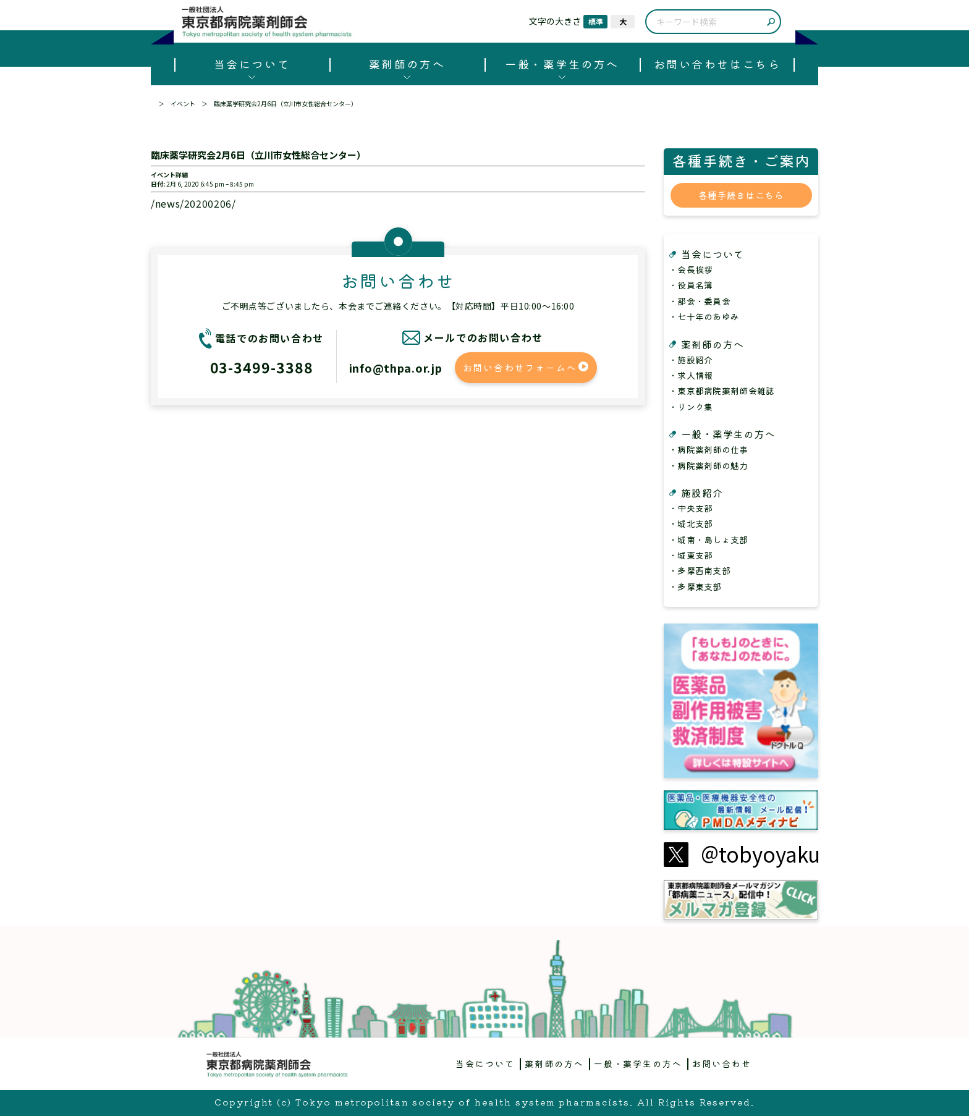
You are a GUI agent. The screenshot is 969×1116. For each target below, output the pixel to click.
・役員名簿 (691, 285)
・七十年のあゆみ (704, 316)
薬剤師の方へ (407, 64)
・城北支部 (691, 523)
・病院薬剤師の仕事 (708, 449)
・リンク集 (691, 406)
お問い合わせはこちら (717, 64)
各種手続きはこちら (741, 194)
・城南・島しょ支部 (708, 539)
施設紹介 (702, 492)
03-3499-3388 (261, 367)
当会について (252, 64)
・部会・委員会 (699, 301)
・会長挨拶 (691, 269)
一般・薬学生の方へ (562, 64)
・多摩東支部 (695, 586)
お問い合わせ (721, 1063)
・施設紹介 (691, 359)
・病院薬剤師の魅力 (708, 465)
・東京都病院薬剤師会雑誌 (721, 390)
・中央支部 (691, 508)
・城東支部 (691, 555)
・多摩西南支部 (699, 570)
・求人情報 (691, 375)
